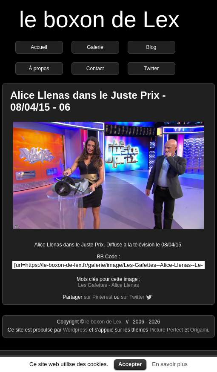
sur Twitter (132, 297)
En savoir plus (170, 364)
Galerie (95, 47)
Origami (199, 330)
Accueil (39, 47)
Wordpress (76, 330)
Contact (95, 69)
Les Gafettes (92, 285)
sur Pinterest (98, 297)
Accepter (130, 364)
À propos (39, 69)
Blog (151, 47)
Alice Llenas (125, 285)
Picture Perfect (166, 330)
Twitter (151, 69)
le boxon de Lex (99, 19)
